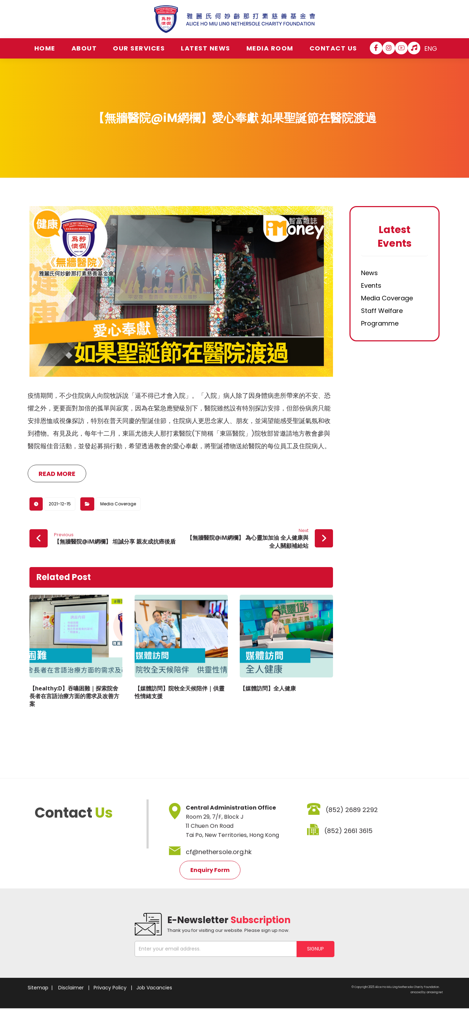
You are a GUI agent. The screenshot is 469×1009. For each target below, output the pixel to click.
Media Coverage (118, 504)
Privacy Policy (110, 987)
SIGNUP (315, 948)
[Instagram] (388, 48)
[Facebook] (376, 48)
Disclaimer (71, 987)
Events (371, 285)
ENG (430, 48)
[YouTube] (401, 48)
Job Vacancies (154, 987)
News (369, 272)
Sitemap (38, 987)
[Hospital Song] (414, 48)
